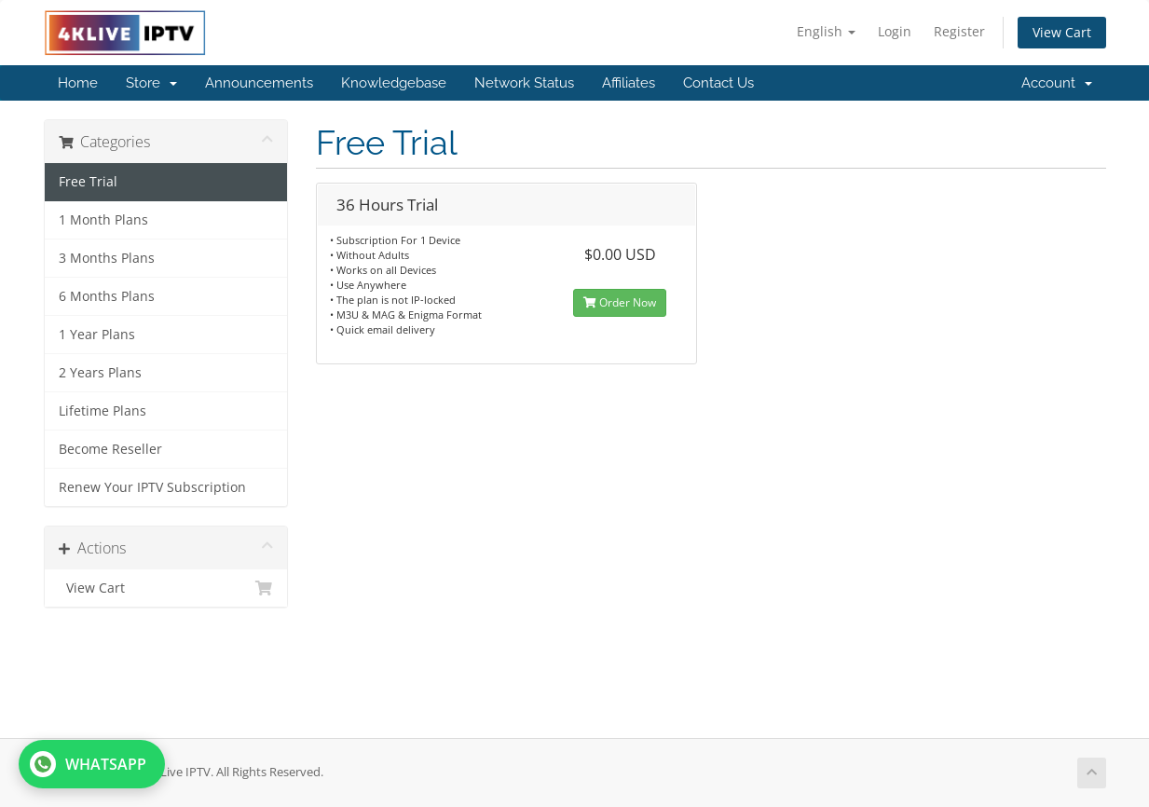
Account (1056, 83)
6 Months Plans (107, 296)
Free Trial (88, 181)
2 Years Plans (100, 372)
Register (959, 31)
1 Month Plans (103, 220)
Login (894, 31)
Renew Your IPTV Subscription (152, 487)
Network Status (524, 83)
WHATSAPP (88, 764)
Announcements (259, 83)
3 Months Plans (107, 258)
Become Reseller (110, 449)
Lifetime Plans (102, 411)
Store (151, 83)
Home (78, 83)
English (826, 31)
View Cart (1062, 32)
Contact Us (718, 83)
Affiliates (628, 83)
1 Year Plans (97, 334)
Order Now (619, 302)
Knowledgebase (393, 83)
